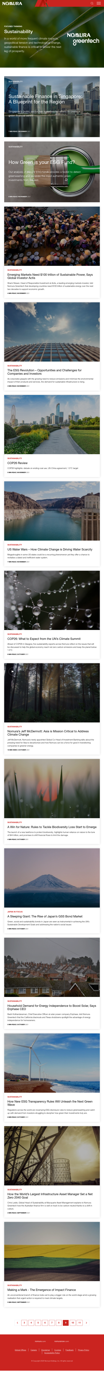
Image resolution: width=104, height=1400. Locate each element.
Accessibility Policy (52, 1353)
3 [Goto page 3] (24, 1323)
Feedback (70, 1350)
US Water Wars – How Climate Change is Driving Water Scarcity (49, 549)
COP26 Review (17, 463)
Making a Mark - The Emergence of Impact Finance (41, 1290)
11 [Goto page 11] (79, 1323)
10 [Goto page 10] (73, 1323)
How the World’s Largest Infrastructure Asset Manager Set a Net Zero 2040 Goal (50, 1196)
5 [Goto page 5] (38, 1323)
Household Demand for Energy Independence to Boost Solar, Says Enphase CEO (51, 1008)
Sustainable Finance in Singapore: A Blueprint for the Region (45, 100)
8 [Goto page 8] (58, 1323)
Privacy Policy (83, 1350)
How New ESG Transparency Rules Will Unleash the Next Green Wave (49, 1103)
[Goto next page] (86, 1323)
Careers (34, 1350)
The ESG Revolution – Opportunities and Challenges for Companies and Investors (44, 372)
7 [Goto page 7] (52, 1323)
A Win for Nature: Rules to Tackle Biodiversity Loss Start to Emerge (52, 827)
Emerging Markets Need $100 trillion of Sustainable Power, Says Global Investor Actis (50, 277)
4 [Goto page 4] (31, 1323)
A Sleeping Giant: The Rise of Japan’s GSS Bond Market (44, 916)
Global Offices (20, 1350)
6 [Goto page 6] (45, 1323)
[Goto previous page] (17, 1323)
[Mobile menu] (99, 3)
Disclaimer (45, 1350)
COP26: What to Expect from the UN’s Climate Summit (44, 639)
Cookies (57, 1350)
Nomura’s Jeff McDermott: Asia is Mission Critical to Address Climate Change (48, 733)
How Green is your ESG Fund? (42, 162)
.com (40, 1341)
